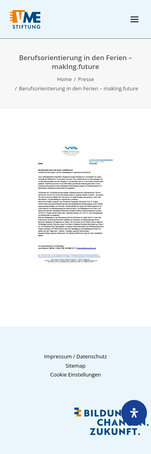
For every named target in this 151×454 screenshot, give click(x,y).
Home (64, 79)
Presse (86, 79)
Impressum (58, 356)
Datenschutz (92, 356)
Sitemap (76, 365)
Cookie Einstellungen (75, 374)
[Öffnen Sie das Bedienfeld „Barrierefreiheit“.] (134, 413)
